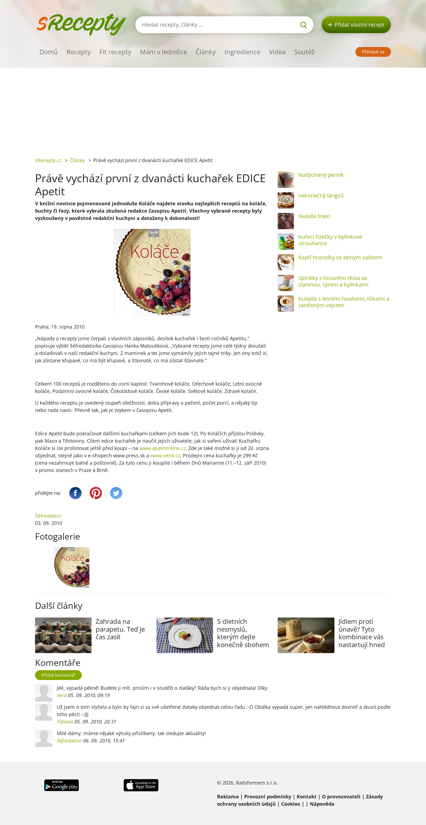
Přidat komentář (58, 675)
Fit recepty (115, 51)
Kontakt (307, 796)
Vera (62, 695)
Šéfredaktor (48, 515)
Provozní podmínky (267, 796)
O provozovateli (341, 796)
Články (206, 51)
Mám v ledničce (163, 51)
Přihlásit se (373, 52)
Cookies (290, 804)
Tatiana (65, 721)
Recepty (79, 51)
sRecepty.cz (48, 160)
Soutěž (304, 51)
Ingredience (242, 51)
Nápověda (322, 804)
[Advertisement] (213, 108)
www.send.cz (165, 455)
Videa (277, 51)
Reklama (228, 796)
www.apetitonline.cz (162, 448)
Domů (48, 51)
